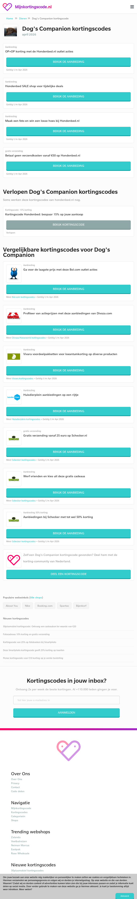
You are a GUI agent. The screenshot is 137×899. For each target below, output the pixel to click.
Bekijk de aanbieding (68, 62)
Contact (15, 787)
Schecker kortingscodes (24, 459)
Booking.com (45, 605)
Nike (27, 605)
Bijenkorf (81, 605)
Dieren (23, 18)
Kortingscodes (19, 812)
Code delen (17, 791)
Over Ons (16, 779)
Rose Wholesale (20, 853)
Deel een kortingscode (69, 574)
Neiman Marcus (20, 845)
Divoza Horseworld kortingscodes (29, 337)
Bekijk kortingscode (68, 224)
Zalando (16, 837)
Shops (14, 820)
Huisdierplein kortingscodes (26, 419)
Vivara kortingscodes (22, 378)
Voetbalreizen (19, 841)
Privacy (15, 783)
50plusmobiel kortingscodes (27, 870)
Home (9, 18)
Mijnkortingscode (21, 808)
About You (12, 605)
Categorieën (18, 816)
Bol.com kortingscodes (23, 297)
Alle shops (36, 597)
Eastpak (15, 849)
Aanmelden (66, 712)
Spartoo (64, 605)
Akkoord (125, 896)
